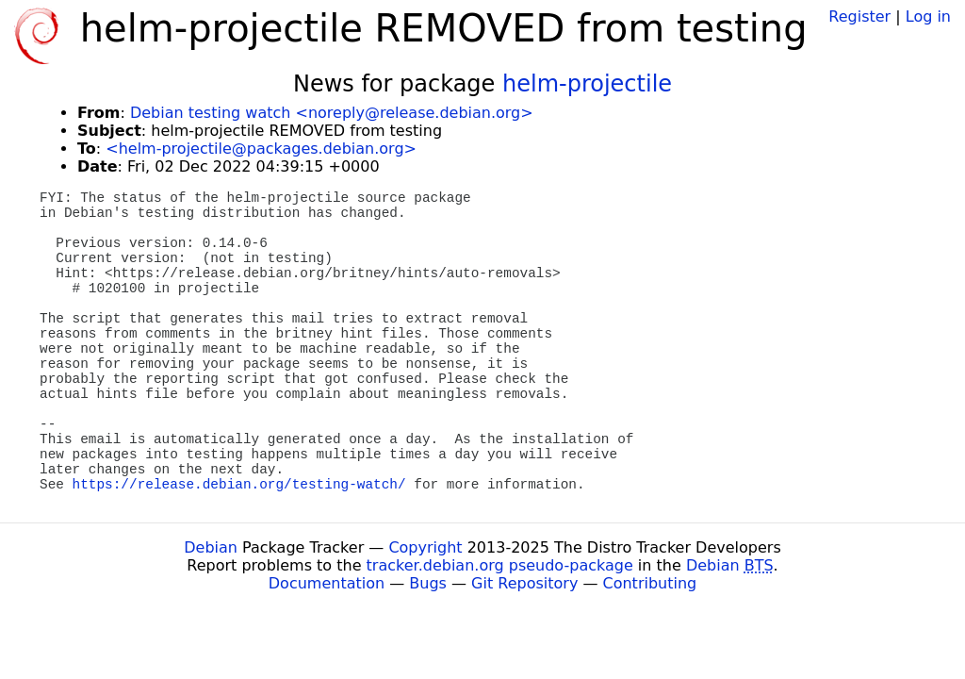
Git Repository (524, 583)
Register (859, 16)
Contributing (650, 583)
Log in (928, 16)
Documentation (326, 583)
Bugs (428, 583)
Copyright (425, 547)
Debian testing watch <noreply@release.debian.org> (331, 113)
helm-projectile (587, 84)
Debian (210, 547)
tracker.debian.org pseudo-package (500, 565)
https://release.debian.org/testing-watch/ (239, 484)
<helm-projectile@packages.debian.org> (261, 148)
